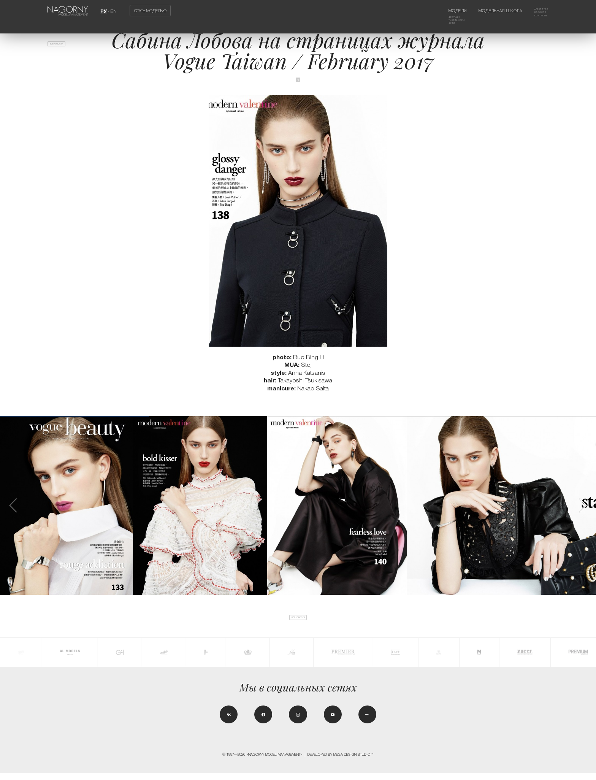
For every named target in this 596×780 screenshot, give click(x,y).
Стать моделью (150, 10)
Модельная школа (490, 10)
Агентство (536, 10)
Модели (437, 10)
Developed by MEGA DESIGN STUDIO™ (341, 761)
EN (113, 10)
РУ (104, 10)
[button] (582, 505)
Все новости (65, 46)
